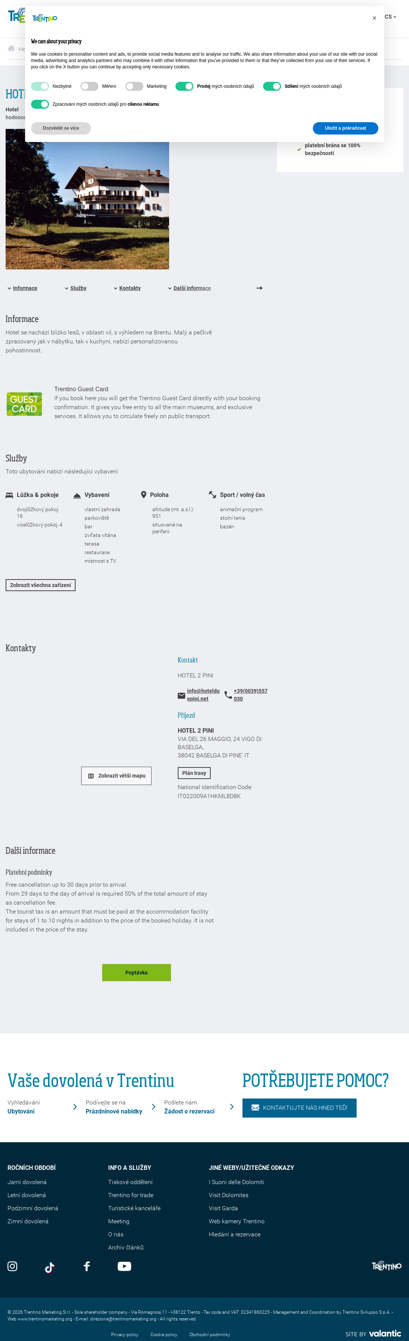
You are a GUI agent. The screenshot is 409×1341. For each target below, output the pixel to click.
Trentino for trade (130, 1195)
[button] (375, 18)
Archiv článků (126, 1247)
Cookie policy (163, 1334)
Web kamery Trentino (237, 1221)
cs (390, 16)
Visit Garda (223, 1208)
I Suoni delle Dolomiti (236, 1182)
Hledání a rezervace (234, 1234)
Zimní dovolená (28, 1221)
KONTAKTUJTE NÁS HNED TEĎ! (299, 1108)
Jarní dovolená (27, 1182)
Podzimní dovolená (32, 1208)
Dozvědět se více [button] (61, 128)
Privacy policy (124, 1334)
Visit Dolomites (228, 1195)
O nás (115, 1234)
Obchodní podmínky (209, 1334)
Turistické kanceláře (134, 1208)
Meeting (118, 1221)
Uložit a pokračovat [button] (345, 128)
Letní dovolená (26, 1195)
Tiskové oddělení (130, 1182)
